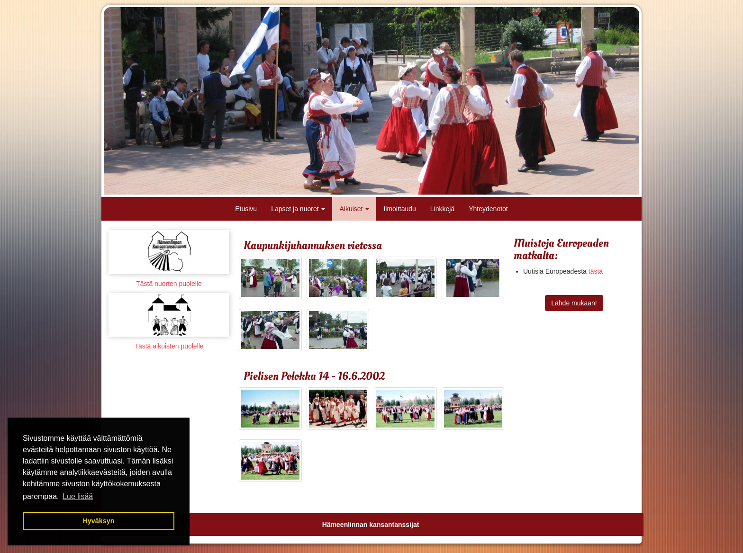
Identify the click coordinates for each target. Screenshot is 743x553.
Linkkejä (442, 209)
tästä (596, 271)
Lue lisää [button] (78, 496)
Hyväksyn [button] (98, 521)
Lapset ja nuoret (298, 209)
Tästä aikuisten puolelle (168, 346)
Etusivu (246, 209)
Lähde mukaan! (574, 303)
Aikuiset (354, 209)
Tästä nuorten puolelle (169, 283)
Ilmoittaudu (399, 209)
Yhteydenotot (488, 209)
